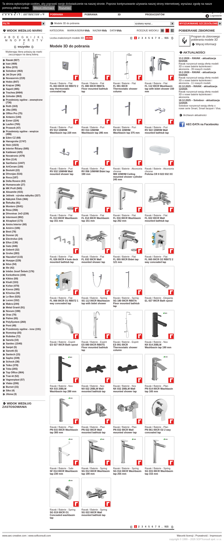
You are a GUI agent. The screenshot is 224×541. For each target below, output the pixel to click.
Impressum (216, 535)
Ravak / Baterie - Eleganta (159, 298)
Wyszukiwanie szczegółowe (198, 23)
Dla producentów (154, 13)
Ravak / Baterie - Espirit (62, 342)
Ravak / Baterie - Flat (61, 83)
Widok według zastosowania (16, 405)
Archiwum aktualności (195, 115)
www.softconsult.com (39, 535)
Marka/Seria (75, 30)
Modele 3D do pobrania (59, 13)
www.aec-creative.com (14, 535)
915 (166, 38)
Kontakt (178, 11)
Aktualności (194, 52)
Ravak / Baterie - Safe (61, 468)
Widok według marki (24, 30)
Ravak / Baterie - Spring (94, 298)
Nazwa (97, 30)
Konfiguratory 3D (128, 13)
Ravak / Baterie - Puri (61, 127)
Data (113, 30)
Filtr (6, 23)
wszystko (24, 46)
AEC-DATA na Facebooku (202, 124)
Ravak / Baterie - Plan (156, 386)
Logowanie (216, 15)
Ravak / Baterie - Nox (156, 342)
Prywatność (201, 535)
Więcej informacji (206, 44)
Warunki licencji (185, 535)
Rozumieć (65, 7)
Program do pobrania (93, 13)
